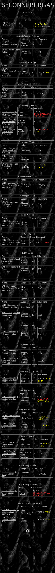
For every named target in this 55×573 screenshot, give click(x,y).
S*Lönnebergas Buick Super (8, 157)
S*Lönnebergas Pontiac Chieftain (9, 424)
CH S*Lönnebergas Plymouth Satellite (10, 306)
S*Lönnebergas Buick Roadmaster (9, 149)
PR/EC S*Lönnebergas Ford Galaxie (10, 71)
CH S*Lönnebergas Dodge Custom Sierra (11, 184)
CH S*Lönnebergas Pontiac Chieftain (10, 352)
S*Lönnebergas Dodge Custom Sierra (11, 287)
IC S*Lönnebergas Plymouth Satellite (9, 43)
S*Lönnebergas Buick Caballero (8, 120)
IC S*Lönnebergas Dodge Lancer (9, 472)
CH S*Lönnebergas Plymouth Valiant (10, 333)
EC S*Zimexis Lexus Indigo (8, 443)
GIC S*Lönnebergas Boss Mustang (10, 511)
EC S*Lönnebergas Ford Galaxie (10, 165)
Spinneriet (46, 26)
